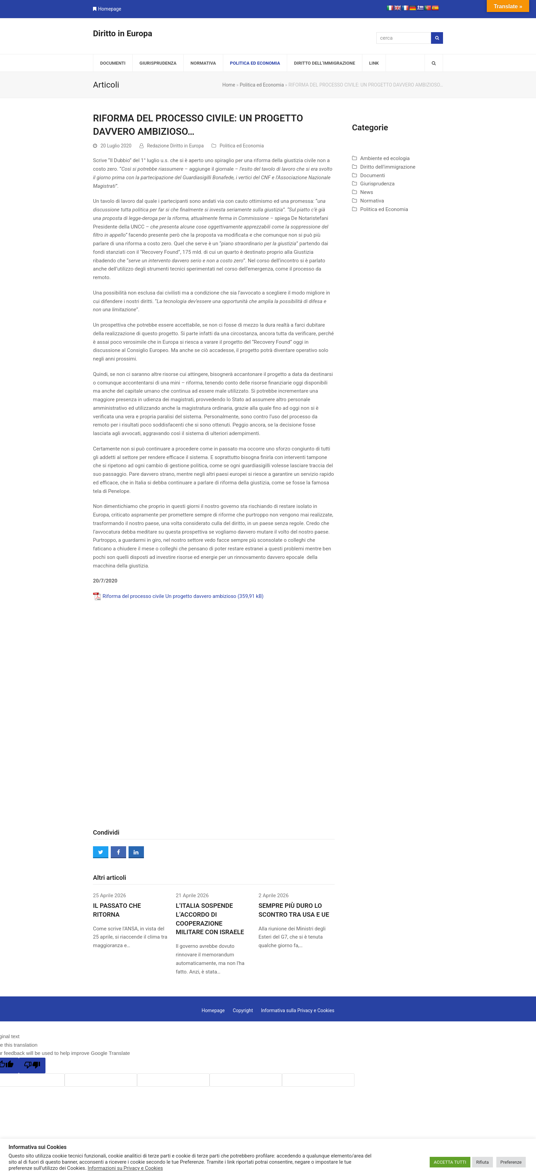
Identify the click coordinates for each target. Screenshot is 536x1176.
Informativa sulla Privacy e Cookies (297, 1010)
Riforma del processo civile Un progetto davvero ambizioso (169, 596)
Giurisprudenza (377, 184)
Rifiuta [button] (482, 1162)
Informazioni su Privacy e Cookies (125, 1168)
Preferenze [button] (511, 1162)
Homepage (109, 9)
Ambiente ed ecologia (385, 158)
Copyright (243, 1010)
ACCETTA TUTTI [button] (450, 1162)
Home (229, 85)
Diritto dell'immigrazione (387, 167)
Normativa (372, 201)
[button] (434, 62)
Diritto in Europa (122, 33)
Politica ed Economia (262, 85)
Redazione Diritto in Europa (175, 145)
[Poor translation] (32, 1065)
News (366, 192)
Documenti (372, 175)
